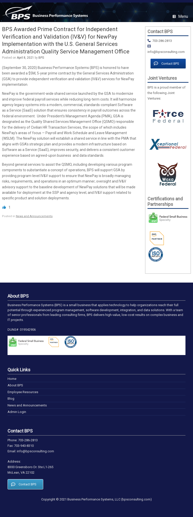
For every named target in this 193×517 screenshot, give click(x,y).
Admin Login (17, 412)
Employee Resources (23, 392)
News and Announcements (34, 216)
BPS (41, 57)
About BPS (15, 385)
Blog (11, 398)
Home (12, 379)
